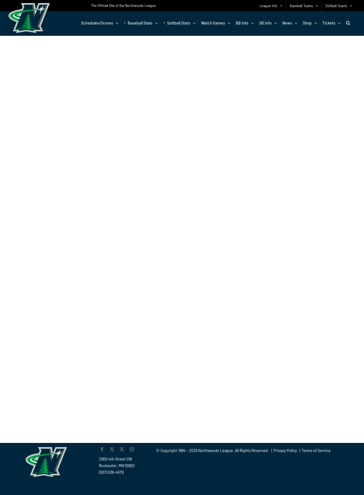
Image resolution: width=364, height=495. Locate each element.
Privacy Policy (285, 450)
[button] (348, 22)
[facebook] (102, 449)
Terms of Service (316, 450)
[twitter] (112, 449)
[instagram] (132, 449)
